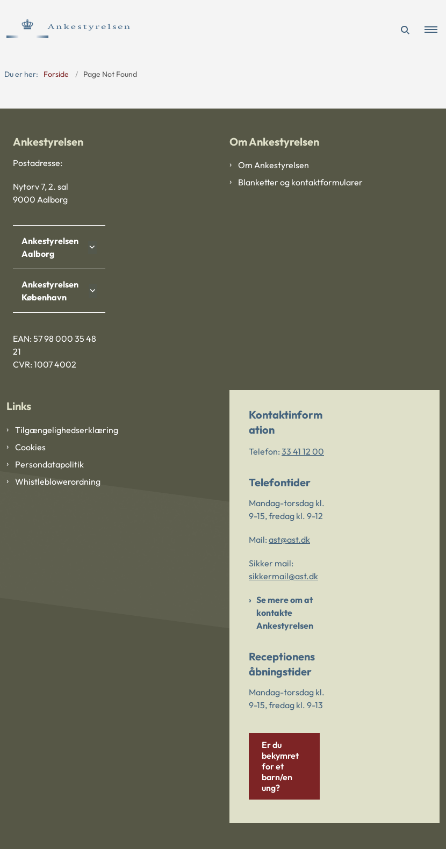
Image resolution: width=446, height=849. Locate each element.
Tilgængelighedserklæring (66, 429)
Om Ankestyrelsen (273, 165)
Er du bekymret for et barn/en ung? (280, 766)
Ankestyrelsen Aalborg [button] (49, 247)
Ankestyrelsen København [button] (49, 291)
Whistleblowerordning (57, 481)
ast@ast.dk (289, 539)
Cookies (30, 447)
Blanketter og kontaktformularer (300, 182)
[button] (435, 30)
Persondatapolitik (49, 464)
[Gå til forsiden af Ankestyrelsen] (65, 30)
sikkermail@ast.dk (283, 576)
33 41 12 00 (303, 451)
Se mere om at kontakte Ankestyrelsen (284, 612)
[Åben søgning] (405, 30)
